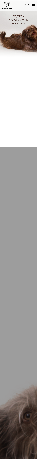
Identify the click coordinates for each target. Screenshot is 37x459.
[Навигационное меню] (33, 5)
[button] (25, 5)
